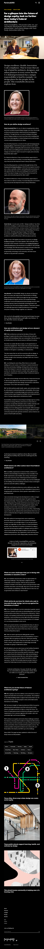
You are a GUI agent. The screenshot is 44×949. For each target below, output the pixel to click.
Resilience (23, 749)
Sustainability (8, 753)
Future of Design (7, 9)
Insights (6, 912)
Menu (39, 2)
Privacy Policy (15, 944)
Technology (15, 753)
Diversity (20, 746)
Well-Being (23, 753)
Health (30, 746)
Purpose (6, 910)
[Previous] (38, 441)
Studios (6, 916)
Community (12, 746)
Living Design (8, 749)
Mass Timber (16, 749)
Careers (5, 921)
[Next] (40, 441)
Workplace (30, 753)
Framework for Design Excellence (13, 167)
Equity (25, 746)
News (5, 919)
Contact (5, 923)
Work (5, 908)
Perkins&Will (11, 2)
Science (29, 749)
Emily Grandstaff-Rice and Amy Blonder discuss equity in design (24, 559)
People (5, 914)
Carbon (6, 746)
